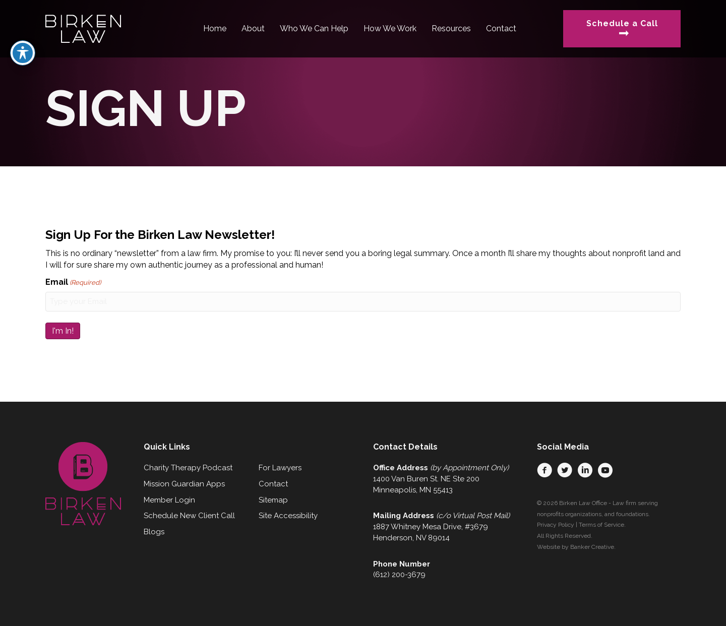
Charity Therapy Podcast (188, 467)
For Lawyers (280, 467)
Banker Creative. (593, 546)
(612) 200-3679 (399, 574)
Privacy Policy (555, 524)
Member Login (169, 500)
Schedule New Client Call (189, 515)
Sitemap (273, 500)
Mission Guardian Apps (184, 483)
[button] (544, 470)
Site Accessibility (288, 515)
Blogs (154, 531)
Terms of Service (601, 524)
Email (73, 282)
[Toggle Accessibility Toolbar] (23, 31)
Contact (273, 483)
